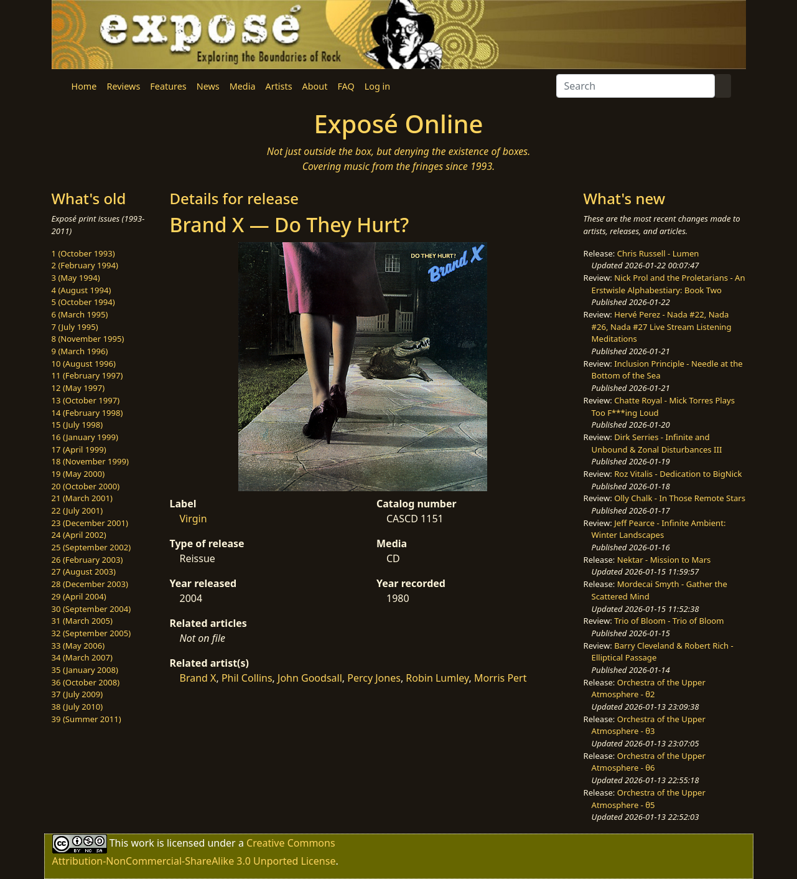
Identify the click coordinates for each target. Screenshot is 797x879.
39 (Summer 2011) (86, 719)
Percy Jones (374, 678)
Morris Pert (500, 678)
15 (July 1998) (77, 424)
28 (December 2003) (90, 584)
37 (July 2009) (77, 694)
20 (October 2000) (86, 486)
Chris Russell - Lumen (658, 253)
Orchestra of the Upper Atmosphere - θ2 (649, 688)
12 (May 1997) (78, 387)
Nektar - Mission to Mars (664, 559)
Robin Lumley (437, 678)
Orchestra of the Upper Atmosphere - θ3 (649, 725)
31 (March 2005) (82, 620)
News (208, 86)
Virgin (193, 518)
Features (168, 86)
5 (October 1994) (83, 302)
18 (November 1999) (90, 461)
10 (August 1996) (84, 363)
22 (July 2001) (77, 510)
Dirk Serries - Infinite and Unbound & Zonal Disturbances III (657, 443)
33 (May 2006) (78, 645)
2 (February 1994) (85, 265)
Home (84, 86)
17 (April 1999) (79, 449)
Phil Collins (247, 678)
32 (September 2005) (91, 633)
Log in (377, 86)
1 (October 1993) (83, 253)
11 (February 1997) (87, 375)
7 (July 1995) (75, 326)
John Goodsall (309, 678)
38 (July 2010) (77, 706)
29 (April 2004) (79, 596)
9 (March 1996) (80, 351)
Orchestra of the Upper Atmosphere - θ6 (649, 762)
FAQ (345, 86)
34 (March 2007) (82, 657)
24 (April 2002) (79, 534)
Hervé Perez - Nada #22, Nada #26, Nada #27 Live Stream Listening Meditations (662, 326)
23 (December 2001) (90, 523)
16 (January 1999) (85, 437)
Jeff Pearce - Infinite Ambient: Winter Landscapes (659, 529)
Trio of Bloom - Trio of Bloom (669, 620)
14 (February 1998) (87, 412)
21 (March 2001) (82, 498)
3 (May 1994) (76, 277)
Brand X (198, 678)
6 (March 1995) (80, 314)
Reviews (123, 86)
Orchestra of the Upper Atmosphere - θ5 (649, 799)
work (142, 843)
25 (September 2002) (91, 547)
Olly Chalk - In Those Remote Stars (679, 498)
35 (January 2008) (85, 669)
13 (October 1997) (86, 400)
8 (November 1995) (88, 338)
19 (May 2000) (78, 473)
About (315, 86)
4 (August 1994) (81, 290)
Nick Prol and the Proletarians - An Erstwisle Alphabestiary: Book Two (668, 284)
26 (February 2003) (87, 559)
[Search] (635, 86)
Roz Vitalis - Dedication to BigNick (678, 473)
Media (243, 86)
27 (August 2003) (84, 571)
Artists (279, 86)
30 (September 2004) (91, 608)
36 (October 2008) (86, 682)
